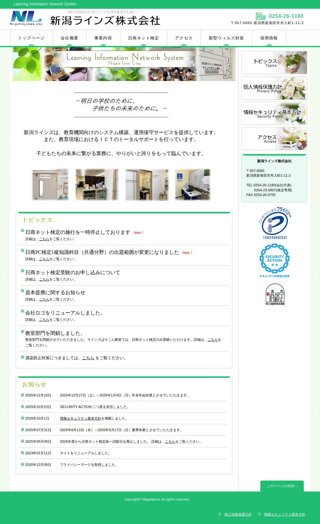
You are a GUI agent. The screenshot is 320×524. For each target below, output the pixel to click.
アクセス (274, 139)
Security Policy (274, 114)
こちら (44, 239)
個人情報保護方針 (238, 514)
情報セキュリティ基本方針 (80, 418)
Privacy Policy (274, 88)
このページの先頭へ (282, 486)
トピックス (274, 63)
